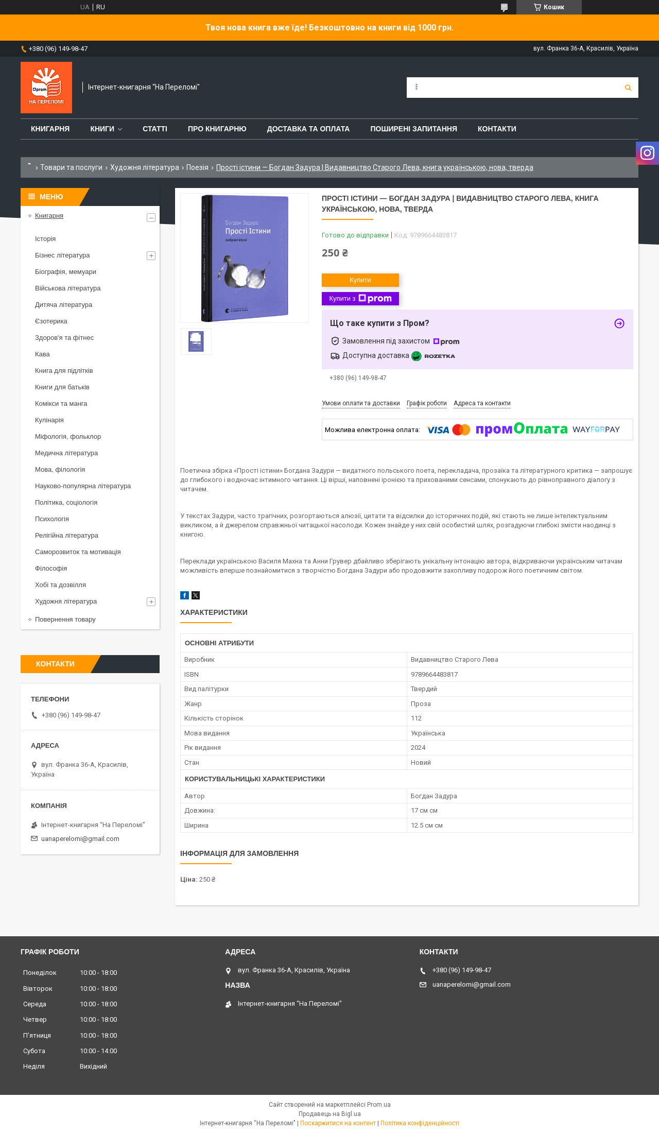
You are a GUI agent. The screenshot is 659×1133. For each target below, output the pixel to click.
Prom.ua (379, 1104)
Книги (102, 129)
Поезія (197, 167)
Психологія (52, 519)
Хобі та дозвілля (60, 585)
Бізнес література (62, 255)
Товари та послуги (71, 167)
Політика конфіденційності (419, 1123)
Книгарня (50, 129)
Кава (42, 354)
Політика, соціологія (66, 502)
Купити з (360, 298)
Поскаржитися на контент (338, 1123)
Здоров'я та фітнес (64, 337)
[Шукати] (628, 87)
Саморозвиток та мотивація (78, 552)
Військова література (67, 288)
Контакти (497, 129)
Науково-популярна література (83, 486)
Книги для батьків (62, 387)
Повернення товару (65, 619)
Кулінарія (49, 420)
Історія (45, 239)
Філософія (51, 568)
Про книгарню (217, 129)
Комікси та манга (61, 403)
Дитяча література (63, 304)
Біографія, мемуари (65, 272)
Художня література (144, 167)
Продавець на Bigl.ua (330, 1114)
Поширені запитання (413, 129)
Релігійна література (66, 535)
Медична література (66, 453)
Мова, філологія (60, 469)
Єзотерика (51, 321)
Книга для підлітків (64, 370)
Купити (360, 280)
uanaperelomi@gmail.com (80, 839)
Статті (155, 129)
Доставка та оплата (308, 129)
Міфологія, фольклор (68, 436)
